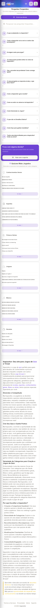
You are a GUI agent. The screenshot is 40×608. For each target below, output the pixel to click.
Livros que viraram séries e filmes (10, 248)
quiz (20, 367)
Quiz (35, 362)
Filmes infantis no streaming (9, 242)
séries (17, 387)
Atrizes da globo (6, 176)
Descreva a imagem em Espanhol (10, 276)
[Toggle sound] (25, 4)
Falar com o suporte (20, 157)
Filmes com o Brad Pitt (7, 251)
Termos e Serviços (10, 603)
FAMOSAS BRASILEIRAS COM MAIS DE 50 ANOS (13, 188)
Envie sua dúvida (20, 17)
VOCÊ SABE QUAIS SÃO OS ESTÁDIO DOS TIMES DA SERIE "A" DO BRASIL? (19, 214)
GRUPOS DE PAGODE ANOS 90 (8, 305)
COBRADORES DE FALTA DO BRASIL (10, 219)
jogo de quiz (20, 374)
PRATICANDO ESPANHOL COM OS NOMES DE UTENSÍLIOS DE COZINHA (18, 279)
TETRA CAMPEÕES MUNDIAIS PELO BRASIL (12, 216)
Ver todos (20, 193)
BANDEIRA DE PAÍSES (7, 179)
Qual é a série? (5, 245)
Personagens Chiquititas (8, 345)
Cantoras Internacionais (7, 182)
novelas (15, 385)
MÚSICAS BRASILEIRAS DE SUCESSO (10, 302)
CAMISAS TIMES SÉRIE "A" (8, 208)
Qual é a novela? (5, 336)
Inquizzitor (22, 606)
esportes (22, 385)
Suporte (33, 603)
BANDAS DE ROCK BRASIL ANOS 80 (10, 311)
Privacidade (21, 603)
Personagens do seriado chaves (9, 239)
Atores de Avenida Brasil (7, 342)
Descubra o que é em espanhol (9, 282)
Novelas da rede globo (7, 333)
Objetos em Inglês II (6, 273)
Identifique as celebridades (8, 185)
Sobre (28, 603)
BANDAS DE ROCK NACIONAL (8, 308)
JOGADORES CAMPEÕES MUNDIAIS (10, 211)
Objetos (4, 270)
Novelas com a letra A (7, 339)
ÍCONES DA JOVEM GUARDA (8, 313)
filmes (10, 387)
